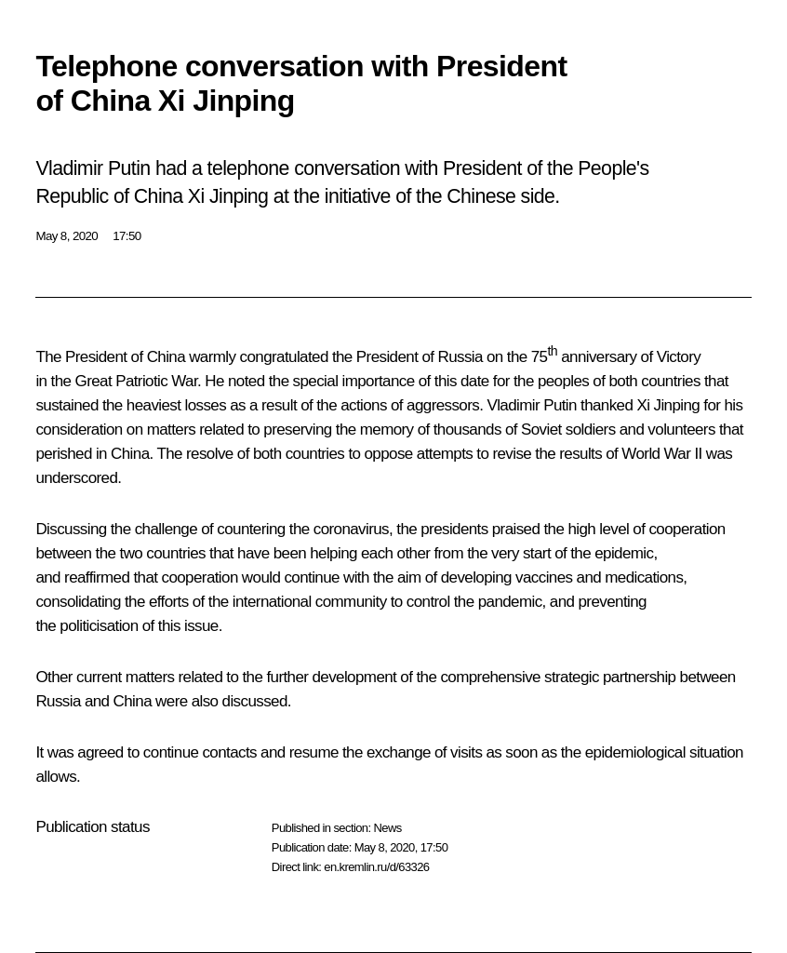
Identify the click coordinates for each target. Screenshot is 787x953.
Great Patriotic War (136, 381)
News (387, 828)
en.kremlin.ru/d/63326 (376, 867)
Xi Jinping (668, 405)
